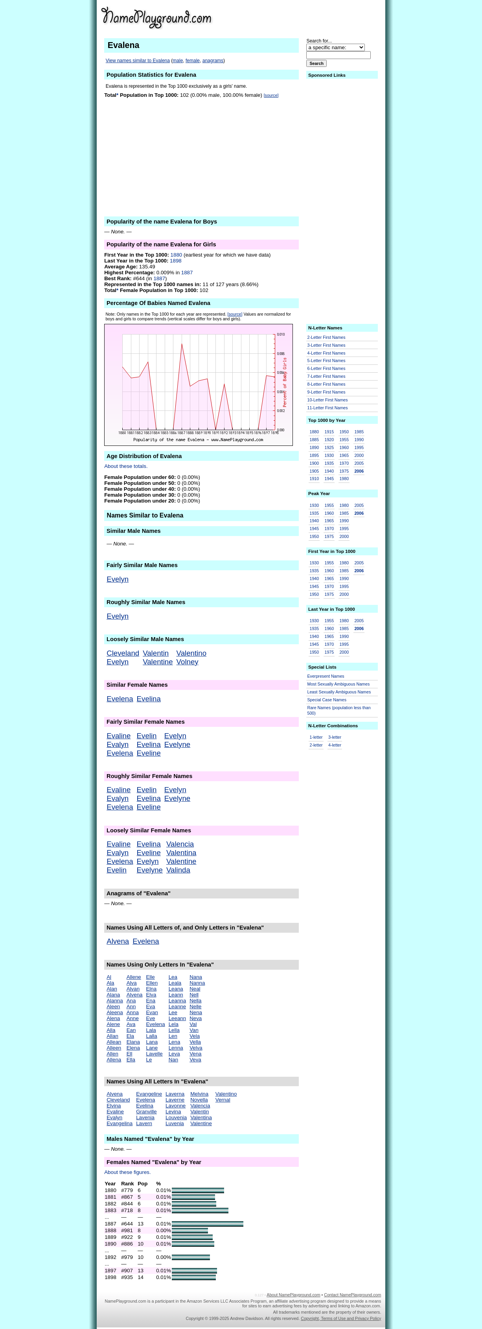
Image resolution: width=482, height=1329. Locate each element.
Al (109, 977)
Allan (112, 1036)
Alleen (114, 1048)
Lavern (144, 1123)
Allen (112, 1054)
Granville (146, 1112)
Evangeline (149, 1094)
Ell (129, 1054)
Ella (131, 1060)
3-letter (334, 737)
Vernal (222, 1100)
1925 (329, 447)
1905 (314, 471)
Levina (173, 1112)
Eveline (149, 753)
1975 (344, 471)
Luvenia (175, 1123)
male (178, 60)
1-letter (316, 737)
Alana (113, 995)
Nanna (197, 983)
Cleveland (123, 653)
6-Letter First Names (326, 368)
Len (173, 1036)
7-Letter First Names (326, 376)
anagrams (212, 60)
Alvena (118, 941)
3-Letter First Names (326, 345)
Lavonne (176, 1106)
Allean (114, 1042)
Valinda (178, 870)
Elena (133, 1048)
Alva (132, 983)
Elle (150, 977)
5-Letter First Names (326, 360)
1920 (329, 439)
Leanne (177, 1006)
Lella (174, 1030)
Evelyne (177, 744)
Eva (150, 1006)
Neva (195, 1018)
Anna (133, 1012)
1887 (187, 272)
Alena (113, 1018)
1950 (344, 431)
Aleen (113, 1006)
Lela (173, 1024)
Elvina (114, 1106)
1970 (344, 463)
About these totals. (125, 466)
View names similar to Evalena (138, 60)
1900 (314, 463)
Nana (195, 977)
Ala (110, 983)
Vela (194, 1036)
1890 (314, 447)
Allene (134, 977)
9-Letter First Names (326, 392)
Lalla (151, 1036)
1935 (329, 463)
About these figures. (127, 1172)
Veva (195, 1060)
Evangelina (119, 1123)
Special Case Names (327, 699)
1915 (329, 431)
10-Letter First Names (327, 399)
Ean (131, 1030)
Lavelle (154, 1054)
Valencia (180, 844)
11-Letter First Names (327, 407)
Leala (175, 983)
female (193, 60)
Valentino (191, 653)
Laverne (175, 1100)
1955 (344, 439)
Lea (173, 977)
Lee (173, 1012)
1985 (359, 431)
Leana (176, 989)
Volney (188, 662)
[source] (271, 95)
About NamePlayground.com (293, 1294)
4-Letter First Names (326, 353)
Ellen (152, 983)
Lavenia (145, 1117)
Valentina (181, 852)
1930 (329, 455)
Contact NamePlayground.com (352, 1294)
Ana (131, 1001)
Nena (195, 1012)
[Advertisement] (320, 17)
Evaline (119, 736)
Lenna (176, 1048)
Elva (151, 995)
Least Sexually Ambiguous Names (339, 691)
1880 (176, 255)
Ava (131, 1024)
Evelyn (118, 579)
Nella (195, 1001)
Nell (194, 995)
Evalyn (118, 744)
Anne (133, 1018)
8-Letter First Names (326, 384)
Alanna (115, 1001)
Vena (195, 1054)
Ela (130, 1036)
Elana (133, 1042)
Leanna (177, 1001)
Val (193, 1024)
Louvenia (176, 1117)
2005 (359, 463)
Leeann (177, 1018)
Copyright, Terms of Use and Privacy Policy (341, 1318)
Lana (152, 1042)
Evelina (149, 699)
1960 (344, 447)
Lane (152, 1048)
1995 (359, 447)
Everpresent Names (325, 676)
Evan (152, 1012)
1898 (176, 261)
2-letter (316, 745)
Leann (176, 995)
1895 (314, 455)
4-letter (334, 745)
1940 (329, 471)
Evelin (147, 736)
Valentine (158, 662)
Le (149, 1060)
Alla (111, 1030)
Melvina (199, 1094)
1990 (359, 439)
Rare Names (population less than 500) (339, 710)
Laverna (175, 1094)
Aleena (115, 1012)
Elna (151, 989)
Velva (195, 1048)
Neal (194, 989)
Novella (199, 1100)
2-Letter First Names (326, 337)
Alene (113, 1024)
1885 (314, 439)
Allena (114, 1060)
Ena (150, 1001)
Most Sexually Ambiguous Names (338, 684)
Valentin (156, 653)
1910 (314, 478)
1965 (344, 455)
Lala (151, 1030)
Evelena (120, 699)
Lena (174, 1042)
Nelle (195, 1006)
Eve (150, 1018)
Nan (173, 1060)
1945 (329, 478)
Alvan (133, 989)
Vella (195, 1042)
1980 (344, 478)
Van (194, 1030)
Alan (112, 989)
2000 (359, 455)
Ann (131, 1006)
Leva (174, 1054)
